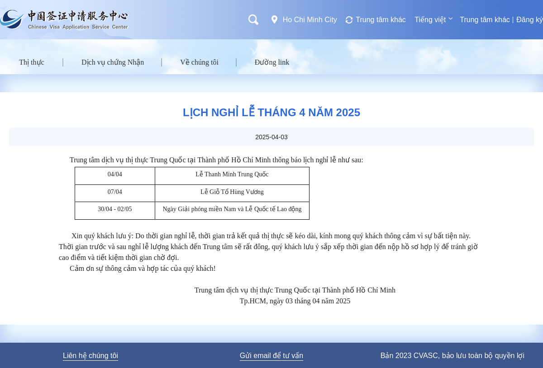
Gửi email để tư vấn (271, 355)
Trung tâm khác (381, 20)
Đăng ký (529, 20)
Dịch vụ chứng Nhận (112, 62)
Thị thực (31, 62)
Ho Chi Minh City (310, 20)
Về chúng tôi (199, 62)
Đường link (272, 62)
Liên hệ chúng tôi (90, 355)
